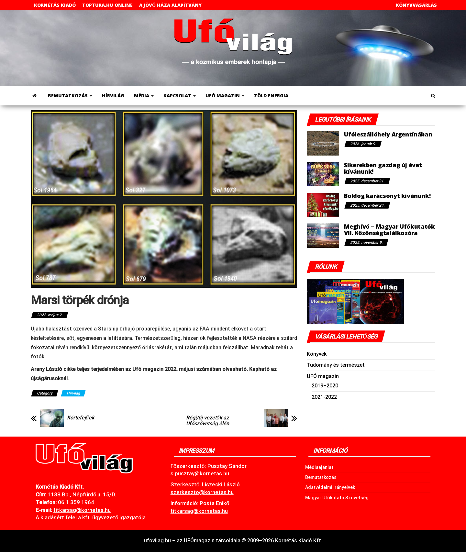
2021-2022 (324, 397)
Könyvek (317, 354)
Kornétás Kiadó (55, 5)
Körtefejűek (80, 418)
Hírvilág (113, 95)
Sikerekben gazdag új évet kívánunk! (383, 168)
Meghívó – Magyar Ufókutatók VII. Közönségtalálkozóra (389, 229)
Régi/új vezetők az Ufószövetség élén (207, 421)
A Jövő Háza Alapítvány (170, 5)
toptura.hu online (107, 5)
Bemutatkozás (70, 95)
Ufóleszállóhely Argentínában (388, 134)
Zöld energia (271, 95)
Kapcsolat (179, 95)
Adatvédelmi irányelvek (330, 487)
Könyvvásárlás (416, 5)
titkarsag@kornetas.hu (199, 511)
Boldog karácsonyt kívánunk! (387, 196)
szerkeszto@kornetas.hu (202, 492)
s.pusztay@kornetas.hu (200, 473)
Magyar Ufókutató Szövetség (337, 497)
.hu (82, 510)
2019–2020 (325, 386)
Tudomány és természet (336, 365)
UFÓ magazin (224, 95)
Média (144, 95)
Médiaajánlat (319, 467)
